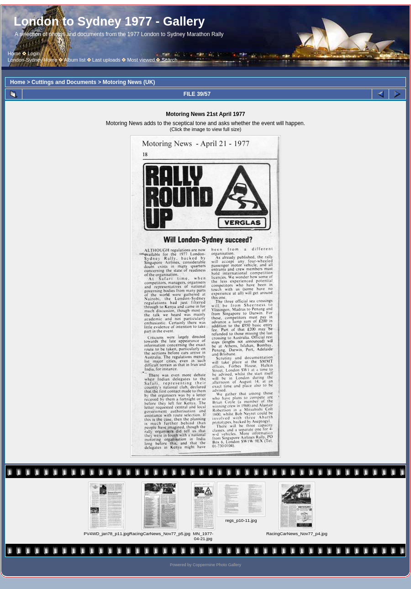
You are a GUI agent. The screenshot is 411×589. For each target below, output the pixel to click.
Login (33, 53)
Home (14, 53)
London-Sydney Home (33, 60)
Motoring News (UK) (129, 82)
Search (170, 60)
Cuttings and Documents (64, 82)
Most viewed (141, 60)
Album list (74, 60)
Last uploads (106, 60)
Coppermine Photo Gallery (217, 565)
